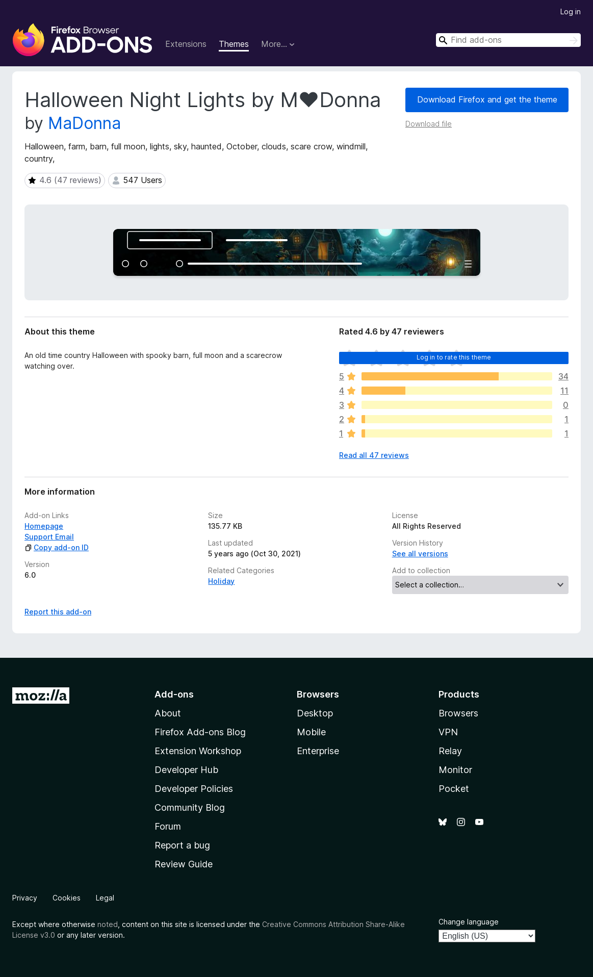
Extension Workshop (197, 750)
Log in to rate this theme (454, 357)
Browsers (458, 713)
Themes (234, 44)
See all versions (420, 553)
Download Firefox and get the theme (487, 99)
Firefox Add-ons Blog (200, 732)
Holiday (221, 581)
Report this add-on (57, 611)
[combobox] (508, 40)
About (167, 713)
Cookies (67, 897)
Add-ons (174, 694)
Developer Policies (193, 788)
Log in (570, 11)
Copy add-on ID (56, 547)
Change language (469, 921)
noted (107, 924)
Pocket (454, 788)
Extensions (186, 44)
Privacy (24, 897)
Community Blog (189, 807)
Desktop (315, 713)
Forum (167, 826)
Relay (450, 750)
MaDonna (84, 123)
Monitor (455, 769)
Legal (105, 897)
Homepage (43, 526)
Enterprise (318, 750)
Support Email (49, 536)
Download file (428, 123)
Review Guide (183, 864)
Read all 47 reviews (374, 455)
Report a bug (182, 845)
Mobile (311, 732)
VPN (448, 732)
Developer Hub (186, 769)
